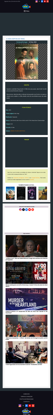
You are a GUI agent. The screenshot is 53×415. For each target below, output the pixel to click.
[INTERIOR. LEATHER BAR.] (21, 193)
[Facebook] (42, 1)
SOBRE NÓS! (26, 394)
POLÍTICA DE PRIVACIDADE (26, 399)
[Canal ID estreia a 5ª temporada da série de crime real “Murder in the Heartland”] (26, 301)
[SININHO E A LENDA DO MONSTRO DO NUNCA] (10, 193)
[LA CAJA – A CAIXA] (42, 193)
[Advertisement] (26, 25)
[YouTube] (45, 1)
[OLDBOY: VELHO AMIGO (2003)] (32, 193)
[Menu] (26, 11)
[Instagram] (37, 1)
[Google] (48, 1)
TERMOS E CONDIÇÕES (26, 396)
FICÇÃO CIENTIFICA (20, 130)
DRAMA (13, 130)
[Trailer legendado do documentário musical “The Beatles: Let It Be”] (26, 353)
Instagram (21, 177)
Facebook (15, 177)
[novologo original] (26, 6)
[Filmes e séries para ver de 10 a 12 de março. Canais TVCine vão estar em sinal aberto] (26, 274)
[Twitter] (39, 1)
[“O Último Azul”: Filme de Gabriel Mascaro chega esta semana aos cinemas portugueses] (26, 247)
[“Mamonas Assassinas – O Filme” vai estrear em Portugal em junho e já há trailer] (26, 327)
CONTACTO (26, 401)
